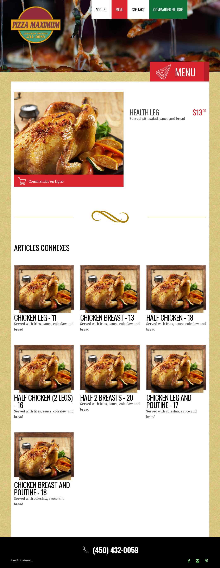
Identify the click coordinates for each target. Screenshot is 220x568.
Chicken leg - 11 (35, 317)
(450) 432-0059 (110, 549)
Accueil (101, 9)
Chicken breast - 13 (107, 317)
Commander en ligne (168, 9)
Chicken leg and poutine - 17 (169, 401)
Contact (138, 9)
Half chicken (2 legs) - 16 (44, 401)
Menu (119, 9)
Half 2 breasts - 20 (107, 397)
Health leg (145, 112)
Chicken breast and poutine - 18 (42, 488)
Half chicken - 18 (170, 317)
